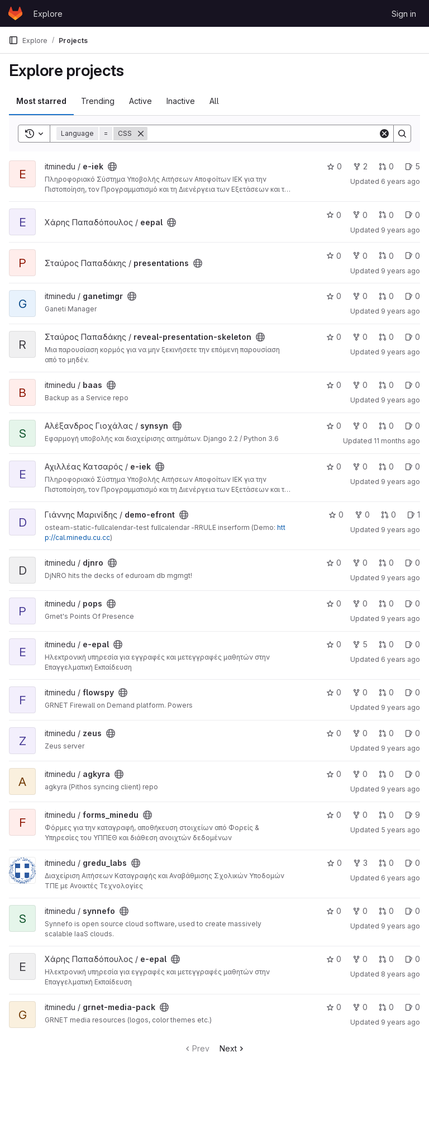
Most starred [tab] (41, 101)
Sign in (404, 13)
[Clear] (384, 133)
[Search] (263, 133)
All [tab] (214, 101)
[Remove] (140, 133)
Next (233, 1048)
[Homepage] (15, 13)
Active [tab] (140, 101)
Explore (48, 13)
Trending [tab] (98, 101)
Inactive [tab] (180, 101)
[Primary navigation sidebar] (13, 40)
